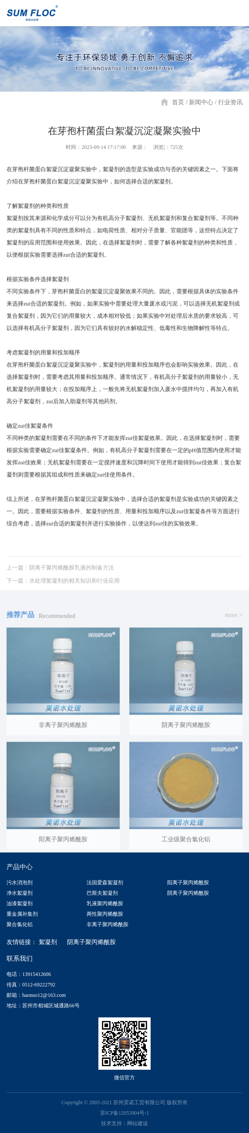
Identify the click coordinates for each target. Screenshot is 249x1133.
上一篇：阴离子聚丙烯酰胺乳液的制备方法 (60, 575)
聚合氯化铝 (20, 924)
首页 (178, 102)
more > (233, 622)
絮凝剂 (48, 942)
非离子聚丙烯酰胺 (107, 924)
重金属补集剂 (22, 914)
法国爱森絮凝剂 (105, 883)
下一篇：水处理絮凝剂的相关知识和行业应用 (63, 588)
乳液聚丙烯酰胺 (105, 903)
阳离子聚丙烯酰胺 (188, 883)
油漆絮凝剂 (20, 903)
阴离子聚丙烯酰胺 (188, 893)
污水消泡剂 (20, 883)
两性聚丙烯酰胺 (105, 914)
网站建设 (137, 1123)
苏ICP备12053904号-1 (124, 1113)
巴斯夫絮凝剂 (102, 893)
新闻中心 (201, 102)
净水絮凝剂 (20, 893)
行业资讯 (230, 102)
